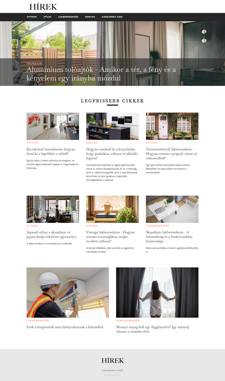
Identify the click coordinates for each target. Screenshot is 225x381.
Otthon (32, 142)
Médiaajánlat (112, 375)
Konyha (92, 142)
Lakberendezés (157, 225)
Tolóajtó (34, 63)
